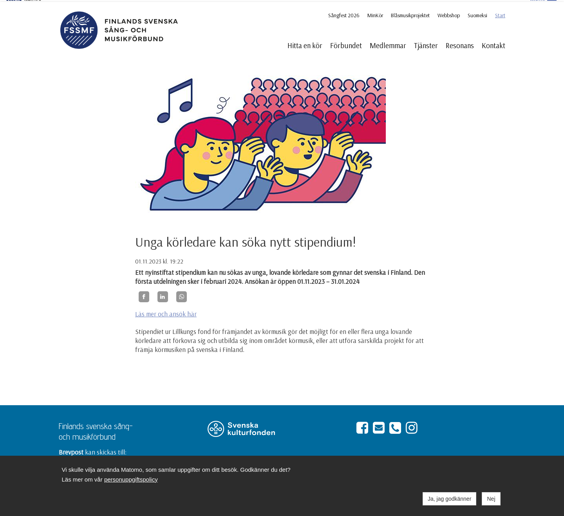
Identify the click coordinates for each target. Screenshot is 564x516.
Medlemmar (388, 44)
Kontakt (493, 44)
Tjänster (426, 44)
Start (500, 14)
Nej (491, 499)
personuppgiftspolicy (131, 479)
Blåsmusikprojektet (410, 14)
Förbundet (346, 44)
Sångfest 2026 (344, 14)
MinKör (375, 14)
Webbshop (448, 14)
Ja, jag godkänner (449, 499)
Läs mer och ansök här (166, 313)
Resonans (460, 44)
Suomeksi (477, 14)
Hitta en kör (304, 44)
